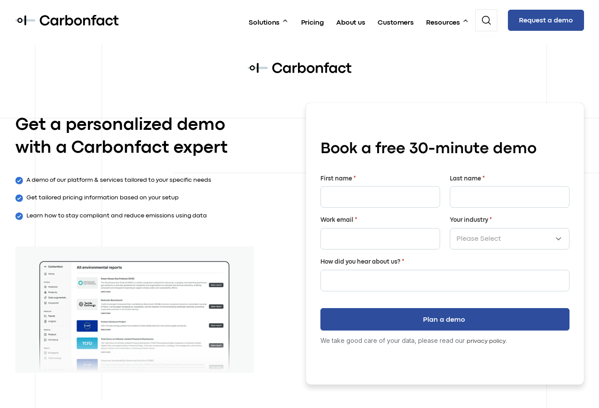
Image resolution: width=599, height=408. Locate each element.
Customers (395, 19)
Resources (442, 19)
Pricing (312, 19)
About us (350, 19)
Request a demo (546, 20)
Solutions (263, 19)
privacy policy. (487, 336)
